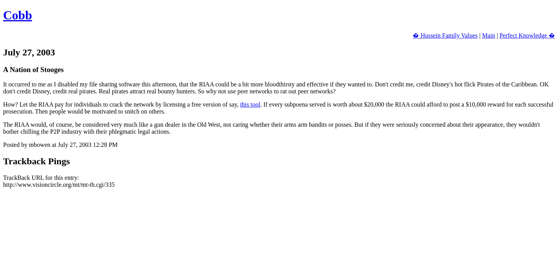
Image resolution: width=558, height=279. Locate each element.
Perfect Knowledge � (527, 35)
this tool (250, 104)
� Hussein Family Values (445, 35)
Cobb (17, 15)
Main (488, 35)
